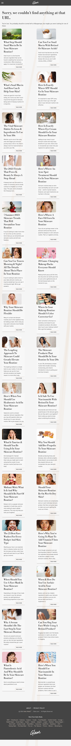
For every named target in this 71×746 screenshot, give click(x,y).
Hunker (27, 728)
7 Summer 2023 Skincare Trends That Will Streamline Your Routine (17, 231)
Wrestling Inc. (58, 732)
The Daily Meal (22, 732)
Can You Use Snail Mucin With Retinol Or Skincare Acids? (51, 51)
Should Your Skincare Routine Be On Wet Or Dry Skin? (52, 504)
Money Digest (59, 728)
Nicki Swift (12, 730)
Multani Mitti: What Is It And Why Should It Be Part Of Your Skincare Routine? (17, 504)
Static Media (27, 718)
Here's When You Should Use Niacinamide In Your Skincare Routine (51, 682)
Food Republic (42, 726)
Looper (45, 728)
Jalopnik (39, 728)
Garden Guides (52, 726)
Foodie (34, 726)
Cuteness (22, 726)
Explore (28, 726)
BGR (8, 726)
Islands (33, 728)
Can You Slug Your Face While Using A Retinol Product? (51, 637)
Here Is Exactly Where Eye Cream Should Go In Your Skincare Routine (52, 141)
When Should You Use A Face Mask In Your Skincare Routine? (18, 594)
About (28, 714)
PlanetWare (30, 730)
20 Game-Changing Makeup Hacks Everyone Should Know (51, 276)
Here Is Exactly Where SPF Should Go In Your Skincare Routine (52, 96)
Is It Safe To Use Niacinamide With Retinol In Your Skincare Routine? (52, 414)
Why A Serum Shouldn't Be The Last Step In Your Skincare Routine (18, 637)
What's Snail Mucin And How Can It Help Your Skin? (16, 96)
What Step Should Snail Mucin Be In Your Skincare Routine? (17, 51)
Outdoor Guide (21, 730)
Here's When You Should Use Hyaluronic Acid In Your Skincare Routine (16, 414)
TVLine (45, 732)
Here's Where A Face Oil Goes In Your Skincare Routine (51, 231)
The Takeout (37, 732)
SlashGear (53, 730)
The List (30, 732)
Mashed (51, 728)
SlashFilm (45, 730)
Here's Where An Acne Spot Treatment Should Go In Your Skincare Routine (52, 186)
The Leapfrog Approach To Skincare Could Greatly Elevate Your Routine (18, 369)
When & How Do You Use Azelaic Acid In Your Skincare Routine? (51, 594)
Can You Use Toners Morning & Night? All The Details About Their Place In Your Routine (17, 278)
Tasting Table (12, 732)
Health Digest (10, 728)
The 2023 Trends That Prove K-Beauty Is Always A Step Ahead (18, 186)
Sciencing (38, 730)
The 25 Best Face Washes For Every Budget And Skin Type (18, 549)
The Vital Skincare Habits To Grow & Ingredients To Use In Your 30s (17, 141)
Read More (28, 69)
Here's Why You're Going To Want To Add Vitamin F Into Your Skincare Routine (53, 549)
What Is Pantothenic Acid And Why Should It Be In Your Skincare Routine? (17, 682)
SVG (59, 730)
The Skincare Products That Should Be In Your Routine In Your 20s (50, 369)
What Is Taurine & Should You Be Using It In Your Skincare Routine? (17, 459)
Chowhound (14, 726)
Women (51, 732)
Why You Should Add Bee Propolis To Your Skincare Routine (52, 459)
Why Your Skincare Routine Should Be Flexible (18, 323)
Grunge (60, 726)
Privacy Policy (39, 714)
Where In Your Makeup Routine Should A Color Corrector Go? (51, 324)
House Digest (19, 728)
